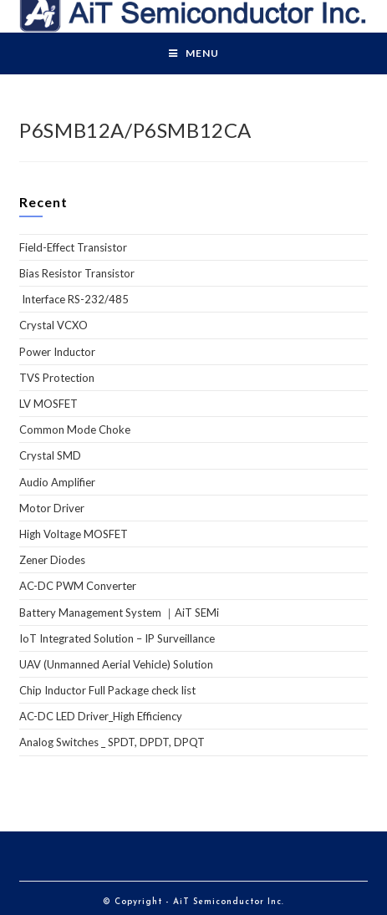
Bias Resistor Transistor (77, 273)
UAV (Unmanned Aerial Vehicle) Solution (116, 664)
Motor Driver (51, 508)
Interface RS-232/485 (74, 299)
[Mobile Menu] (193, 53)
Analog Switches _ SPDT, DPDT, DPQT (112, 742)
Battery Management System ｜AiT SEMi (119, 612)
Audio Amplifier (57, 482)
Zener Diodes (52, 560)
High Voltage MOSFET (73, 534)
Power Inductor (57, 351)
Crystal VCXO (53, 325)
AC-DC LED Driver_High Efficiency (100, 716)
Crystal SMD (50, 455)
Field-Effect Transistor (73, 247)
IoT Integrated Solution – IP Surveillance (117, 638)
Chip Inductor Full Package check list (107, 690)
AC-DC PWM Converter (77, 585)
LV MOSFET (48, 403)
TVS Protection (56, 377)
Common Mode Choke (74, 429)
